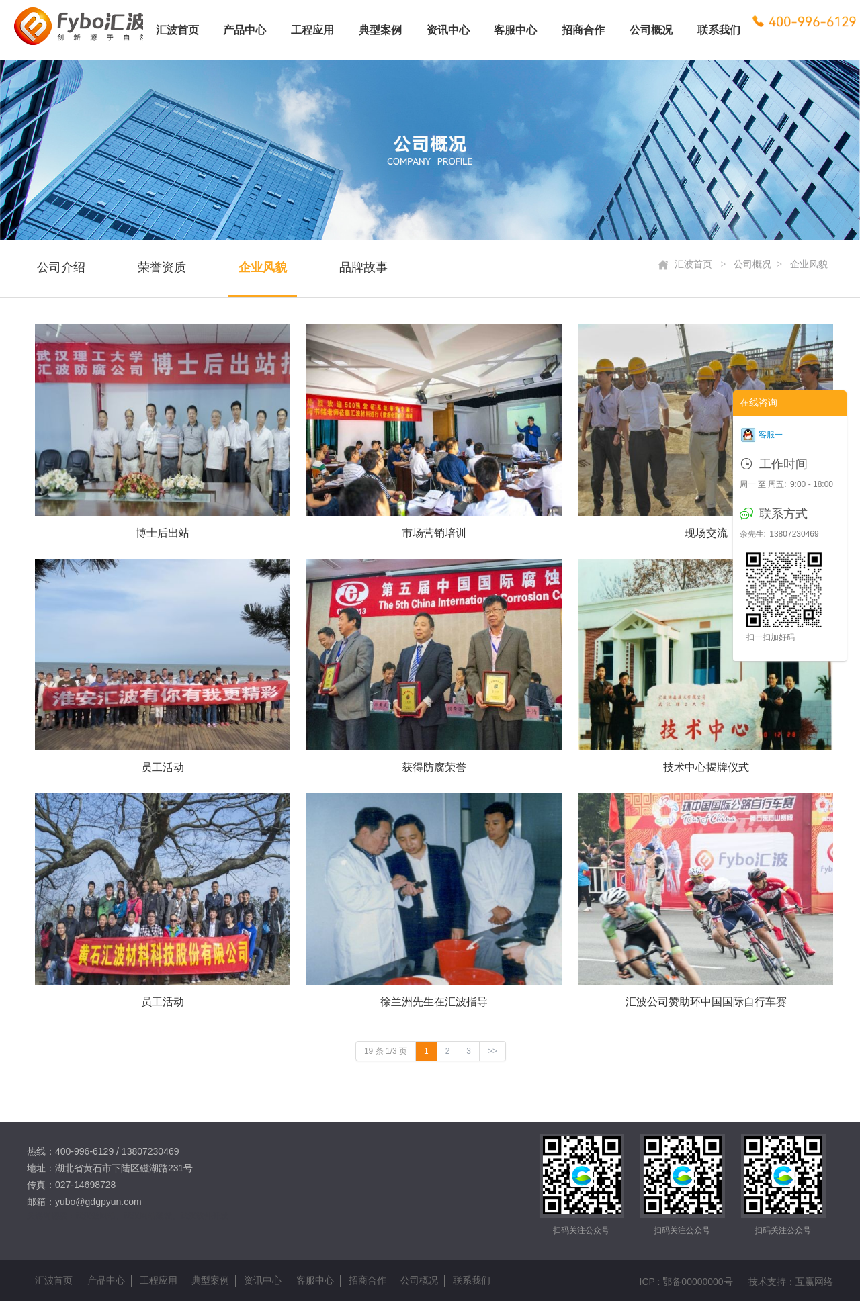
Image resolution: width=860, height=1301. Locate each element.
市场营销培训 (434, 533)
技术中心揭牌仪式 (706, 767)
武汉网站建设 (148, 1215)
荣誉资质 (162, 267)
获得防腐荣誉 (434, 767)
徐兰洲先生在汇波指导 (434, 1001)
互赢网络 (814, 1281)
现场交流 (706, 533)
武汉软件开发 (204, 1215)
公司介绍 (61, 267)
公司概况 (752, 264)
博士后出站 (162, 533)
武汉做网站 (95, 1215)
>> (492, 1051)
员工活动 (162, 767)
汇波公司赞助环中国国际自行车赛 (706, 1001)
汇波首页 (685, 265)
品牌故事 (363, 267)
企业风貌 (263, 267)
